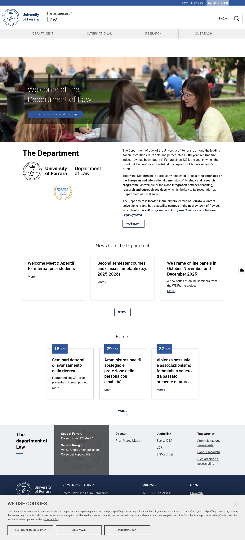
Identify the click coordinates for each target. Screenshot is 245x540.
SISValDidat (165, 454)
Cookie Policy (51, 519)
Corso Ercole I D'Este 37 (77, 438)
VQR (160, 447)
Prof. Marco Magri (128, 440)
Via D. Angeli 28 (71, 450)
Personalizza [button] (127, 530)
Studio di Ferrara (134, 164)
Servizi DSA (164, 440)
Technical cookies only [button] (30, 530)
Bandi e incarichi (208, 452)
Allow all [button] (79, 530)
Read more (132, 223)
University (196, 493)
